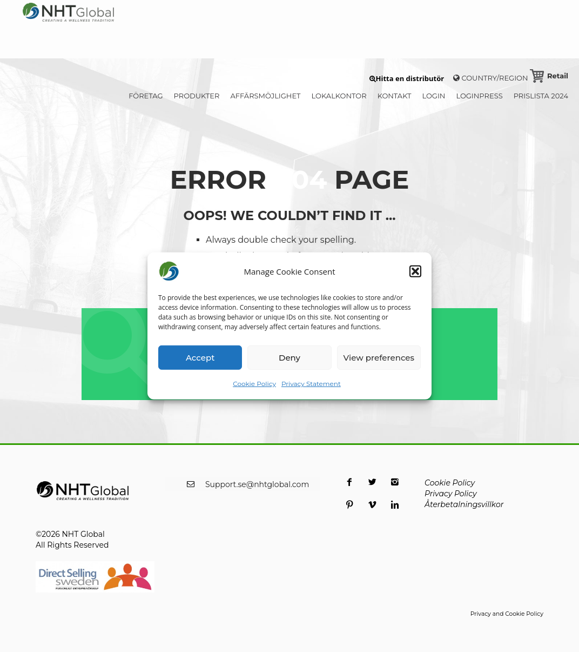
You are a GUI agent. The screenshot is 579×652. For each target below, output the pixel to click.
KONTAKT (395, 95)
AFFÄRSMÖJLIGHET (265, 95)
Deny (289, 357)
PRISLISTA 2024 (541, 95)
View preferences (379, 357)
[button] (415, 271)
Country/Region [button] (490, 78)
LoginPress (479, 95)
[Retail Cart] (549, 76)
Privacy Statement (311, 384)
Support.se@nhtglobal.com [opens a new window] (257, 484)
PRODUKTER (197, 95)
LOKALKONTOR (339, 95)
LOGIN (433, 95)
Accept (200, 357)
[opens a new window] (349, 488)
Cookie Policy (254, 384)
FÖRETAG (146, 95)
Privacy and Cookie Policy (506, 613)
